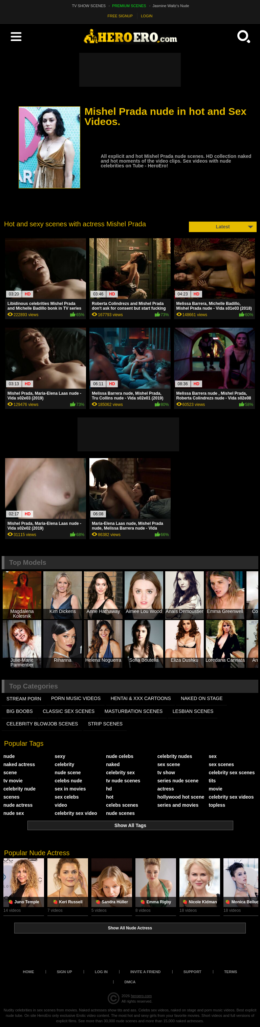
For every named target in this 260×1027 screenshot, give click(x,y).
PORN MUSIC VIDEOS (76, 698)
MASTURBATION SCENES (134, 711)
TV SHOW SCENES (89, 6)
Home (28, 972)
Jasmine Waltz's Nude (171, 6)
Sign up (64, 972)
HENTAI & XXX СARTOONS (141, 698)
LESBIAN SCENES (193, 711)
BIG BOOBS (19, 711)
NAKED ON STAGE (201, 698)
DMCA (130, 982)
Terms (230, 972)
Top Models (27, 562)
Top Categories (33, 686)
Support (192, 972)
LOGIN (146, 16)
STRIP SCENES (105, 723)
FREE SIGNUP (120, 16)
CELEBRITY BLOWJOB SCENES (42, 723)
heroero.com (141, 996)
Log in (101, 972)
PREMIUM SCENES (129, 6)
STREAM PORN (23, 698)
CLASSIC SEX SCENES (68, 711)
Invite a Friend (145, 972)
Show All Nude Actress (130, 928)
